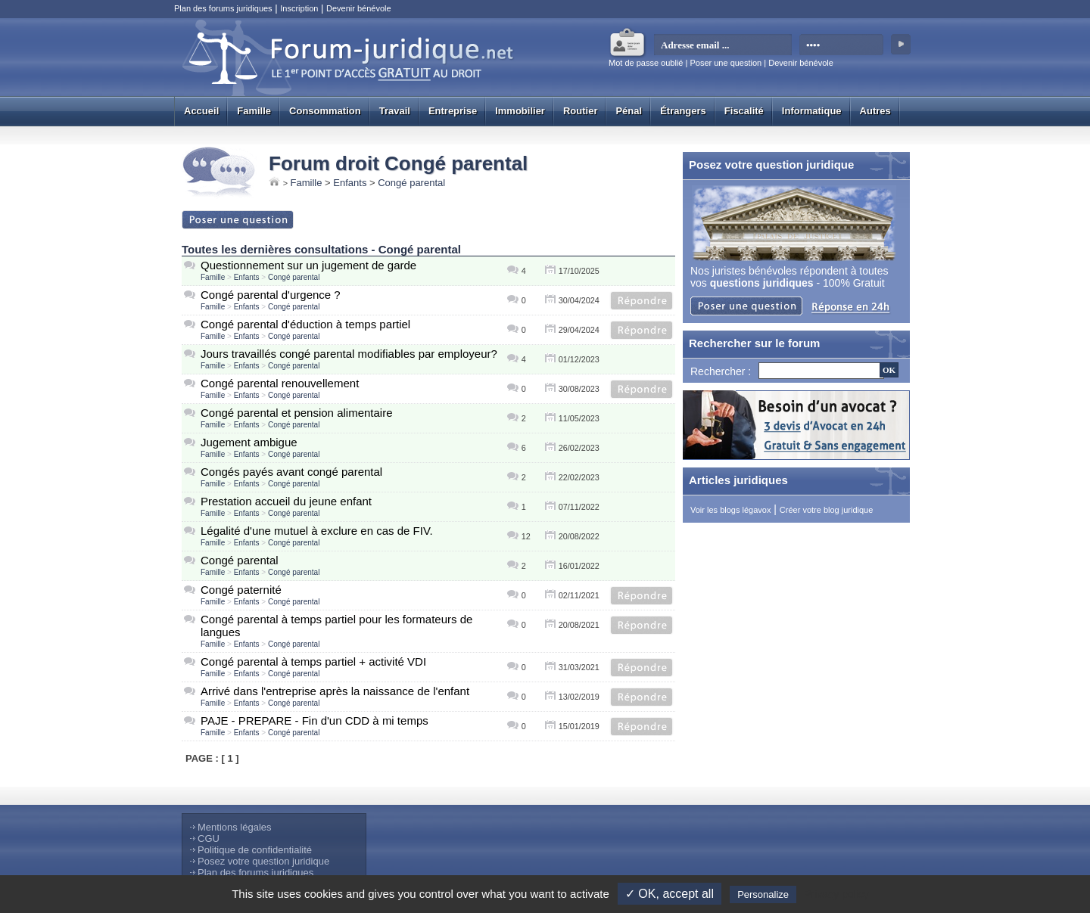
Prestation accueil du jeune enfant (286, 501)
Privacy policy (836, 894)
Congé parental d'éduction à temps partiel (305, 324)
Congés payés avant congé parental (291, 471)
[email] (723, 45)
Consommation (325, 110)
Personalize (763, 894)
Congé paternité (241, 589)
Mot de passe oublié (646, 62)
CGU (209, 838)
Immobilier (520, 110)
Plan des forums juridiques (223, 8)
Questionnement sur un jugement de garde (308, 265)
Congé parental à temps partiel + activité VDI (313, 661)
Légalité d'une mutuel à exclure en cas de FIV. (317, 530)
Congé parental (411, 182)
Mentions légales (235, 827)
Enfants (349, 182)
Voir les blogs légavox (730, 509)
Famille (254, 110)
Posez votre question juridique (263, 861)
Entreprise (452, 110)
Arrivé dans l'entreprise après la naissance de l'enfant (335, 691)
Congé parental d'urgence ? (271, 294)
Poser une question (725, 62)
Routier (580, 110)
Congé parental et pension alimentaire (297, 412)
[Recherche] (821, 370)
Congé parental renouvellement (280, 383)
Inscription (299, 8)
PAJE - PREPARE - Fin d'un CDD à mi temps (314, 720)
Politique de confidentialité (255, 850)
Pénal (628, 110)
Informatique (812, 110)
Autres (875, 110)
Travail (394, 110)
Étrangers (683, 110)
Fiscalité (744, 110)
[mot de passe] (842, 45)
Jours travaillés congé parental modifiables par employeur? (349, 353)
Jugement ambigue (249, 442)
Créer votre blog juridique (827, 509)
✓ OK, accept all (669, 893)
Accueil (201, 110)
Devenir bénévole (358, 8)
